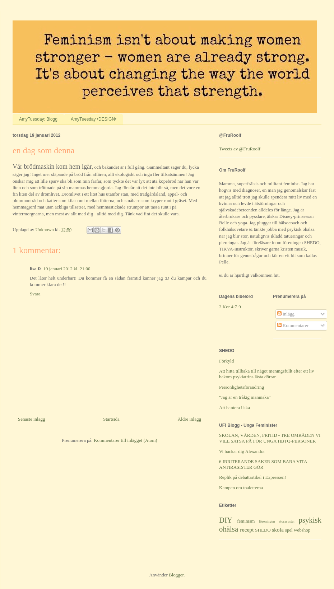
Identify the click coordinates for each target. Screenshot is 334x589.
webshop (302, 530)
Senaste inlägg (31, 419)
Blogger (176, 575)
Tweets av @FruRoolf (239, 148)
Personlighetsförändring (241, 387)
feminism (246, 521)
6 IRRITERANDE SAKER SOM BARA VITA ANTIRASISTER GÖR (263, 464)
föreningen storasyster (277, 521)
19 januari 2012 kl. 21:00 (66, 268)
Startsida (111, 419)
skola (278, 530)
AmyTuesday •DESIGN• (93, 119)
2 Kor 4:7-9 (230, 306)
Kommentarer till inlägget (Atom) (125, 440)
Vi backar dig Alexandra (242, 451)
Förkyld (226, 361)
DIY (225, 520)
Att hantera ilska (234, 407)
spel (289, 530)
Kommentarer (293, 325)
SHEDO (262, 530)
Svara (35, 293)
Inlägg (285, 314)
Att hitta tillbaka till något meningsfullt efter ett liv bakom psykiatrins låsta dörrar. (266, 373)
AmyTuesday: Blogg (38, 119)
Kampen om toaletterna (241, 487)
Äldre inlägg (189, 419)
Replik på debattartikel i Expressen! (252, 477)
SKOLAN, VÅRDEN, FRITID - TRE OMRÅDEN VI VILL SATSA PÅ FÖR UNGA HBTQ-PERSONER (269, 438)
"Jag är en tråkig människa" (244, 397)
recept (247, 530)
